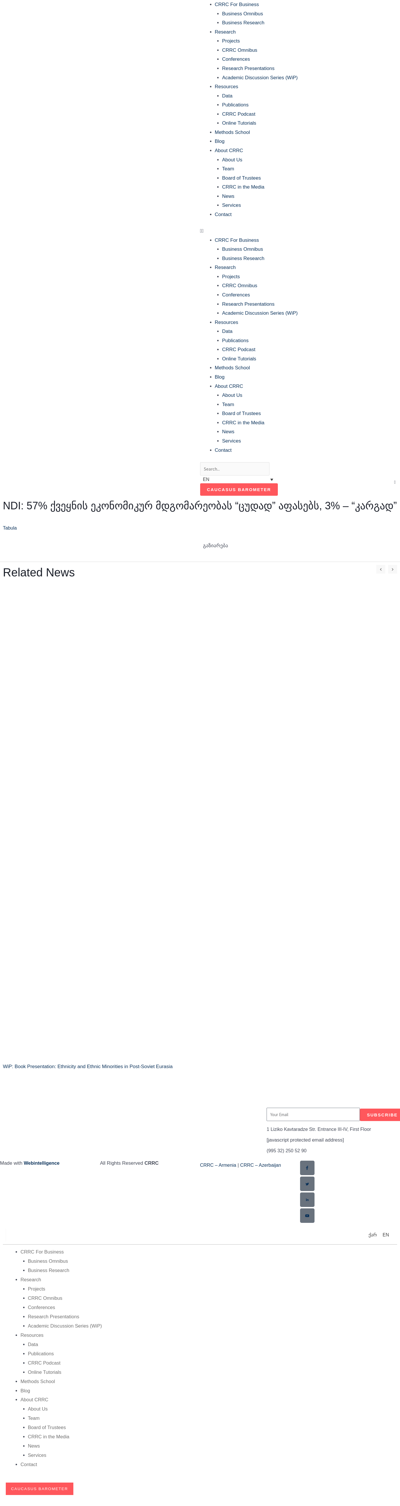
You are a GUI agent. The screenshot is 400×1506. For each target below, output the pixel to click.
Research (225, 32)
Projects (231, 41)
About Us (232, 160)
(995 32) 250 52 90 (287, 1151)
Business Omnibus (242, 13)
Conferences (236, 59)
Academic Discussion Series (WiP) (260, 77)
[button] (300, 231)
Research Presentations (248, 68)
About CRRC (229, 150)
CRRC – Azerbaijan (263, 1166)
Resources (226, 86)
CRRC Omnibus (239, 50)
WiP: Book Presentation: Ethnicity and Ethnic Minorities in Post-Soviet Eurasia (88, 1067)
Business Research (243, 22)
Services (231, 205)
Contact (223, 214)
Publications (235, 105)
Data (227, 96)
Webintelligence (42, 1164)
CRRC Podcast (238, 114)
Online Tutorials (239, 123)
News (228, 196)
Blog (220, 141)
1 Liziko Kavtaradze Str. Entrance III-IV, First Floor (321, 1130)
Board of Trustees (241, 178)
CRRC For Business (237, 4)
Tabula (10, 529)
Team (228, 169)
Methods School (232, 132)
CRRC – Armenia (219, 1166)
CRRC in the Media (243, 187)
